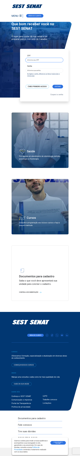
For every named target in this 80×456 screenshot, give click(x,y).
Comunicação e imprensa (22, 400)
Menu (15, 16)
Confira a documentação (30, 292)
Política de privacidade (21, 407)
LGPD (45, 396)
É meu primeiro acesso (37, 86)
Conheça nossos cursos (24, 365)
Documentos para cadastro (32, 418)
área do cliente (34, 16)
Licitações (47, 403)
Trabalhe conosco (50, 400)
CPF (29, 56)
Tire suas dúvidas (27, 431)
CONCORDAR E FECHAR (58, 442)
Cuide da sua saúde (21, 384)
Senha (29, 66)
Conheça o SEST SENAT (21, 396)
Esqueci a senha (56, 94)
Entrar (58, 86)
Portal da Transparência (21, 403)
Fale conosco (25, 425)
